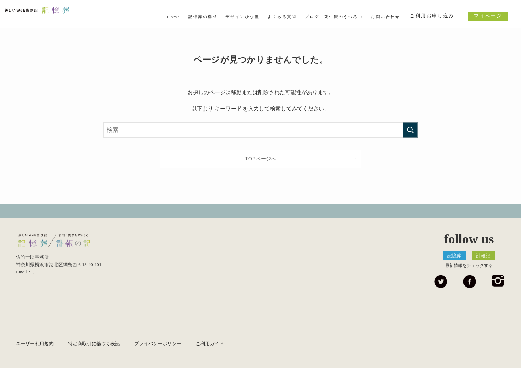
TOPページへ (260, 159)
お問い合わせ (385, 16)
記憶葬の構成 (202, 16)
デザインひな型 (242, 16)
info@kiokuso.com (49, 276)
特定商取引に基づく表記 (94, 343)
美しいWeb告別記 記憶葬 (49, 16)
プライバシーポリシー (157, 343)
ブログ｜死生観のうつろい (334, 16)
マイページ (488, 15)
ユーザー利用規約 (35, 343)
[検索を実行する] (410, 130)
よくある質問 (281, 16)
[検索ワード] (260, 130)
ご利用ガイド (210, 343)
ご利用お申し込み (432, 15)
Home (173, 16)
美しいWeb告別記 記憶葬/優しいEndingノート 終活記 (65, 242)
